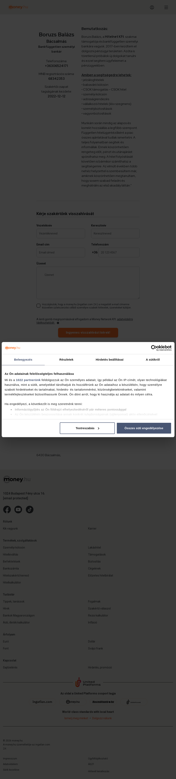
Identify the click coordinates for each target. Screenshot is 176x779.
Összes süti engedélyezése (144, 428)
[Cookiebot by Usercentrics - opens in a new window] (153, 348)
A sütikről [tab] (153, 359)
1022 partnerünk (28, 380)
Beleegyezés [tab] (23, 359)
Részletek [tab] (66, 359)
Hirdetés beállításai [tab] (110, 359)
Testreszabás (87, 428)
